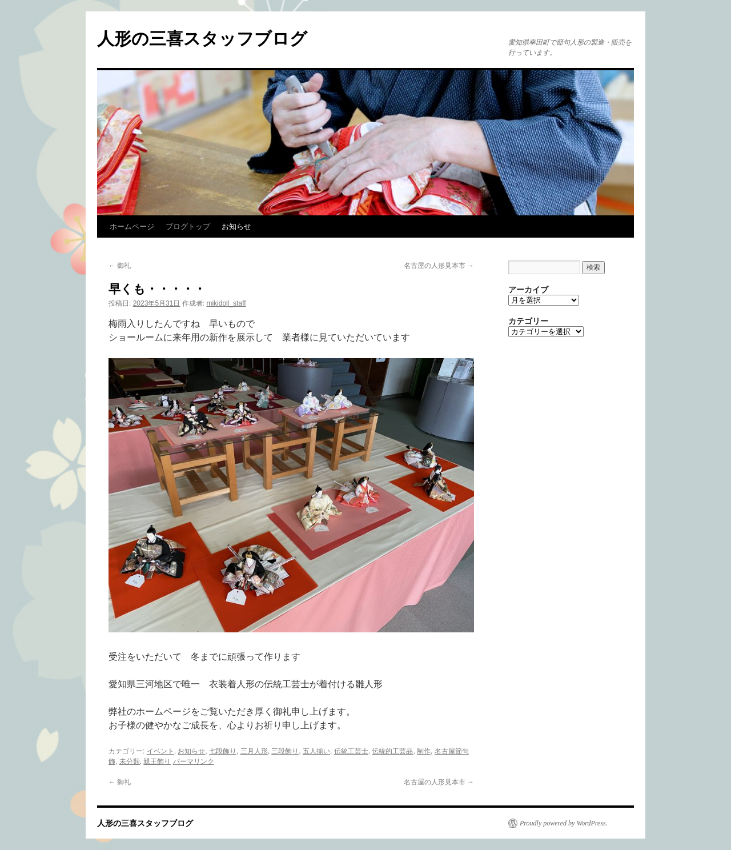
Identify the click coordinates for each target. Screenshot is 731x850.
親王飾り (157, 761)
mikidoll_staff (226, 303)
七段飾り (222, 751)
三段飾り (285, 751)
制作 (424, 751)
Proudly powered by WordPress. (564, 823)
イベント (160, 751)
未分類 (129, 761)
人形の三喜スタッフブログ (202, 38)
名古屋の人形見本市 (439, 266)
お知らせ (236, 226)
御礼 (120, 266)
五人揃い (316, 751)
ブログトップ (188, 226)
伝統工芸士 (351, 751)
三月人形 (254, 751)
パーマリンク (193, 761)
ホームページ (132, 226)
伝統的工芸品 (392, 751)
